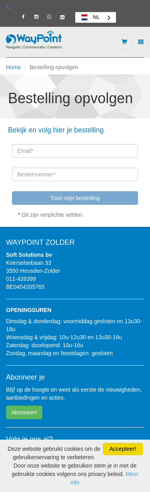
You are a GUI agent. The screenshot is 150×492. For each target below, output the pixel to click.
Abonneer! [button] (24, 412)
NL (90, 17)
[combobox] (95, 17)
